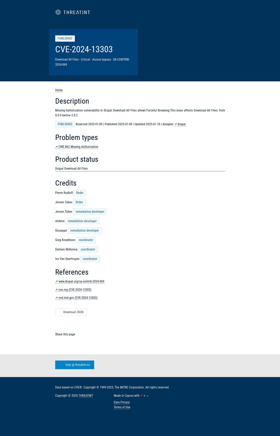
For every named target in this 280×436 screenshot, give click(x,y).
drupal (182, 124)
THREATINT (86, 395)
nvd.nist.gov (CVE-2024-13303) (78, 298)
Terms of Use (122, 407)
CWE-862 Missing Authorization (78, 147)
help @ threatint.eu (74, 365)
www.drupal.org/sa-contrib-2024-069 (81, 281)
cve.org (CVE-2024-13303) (75, 290)
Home (59, 90)
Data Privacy (122, 402)
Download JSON (71, 312)
